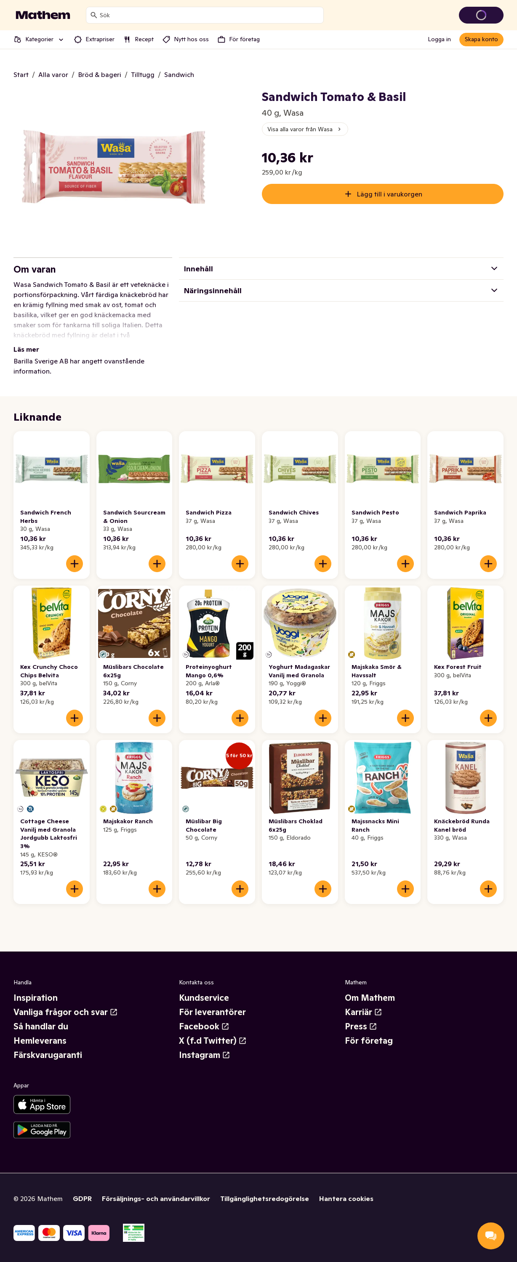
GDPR (82, 1198)
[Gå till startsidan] (42, 15)
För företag (369, 1040)
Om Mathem (370, 997)
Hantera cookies (346, 1198)
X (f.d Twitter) (213, 1040)
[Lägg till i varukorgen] (74, 563)
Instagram (204, 1055)
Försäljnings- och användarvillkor (156, 1198)
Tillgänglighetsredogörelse (264, 1198)
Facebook (204, 1026)
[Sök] (94, 15)
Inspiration (35, 997)
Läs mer (26, 349)
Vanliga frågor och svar (65, 1012)
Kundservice (204, 997)
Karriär (363, 1012)
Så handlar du (40, 1026)
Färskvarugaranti (47, 1055)
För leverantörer (212, 1012)
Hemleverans (40, 1040)
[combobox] (210, 15)
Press (361, 1026)
